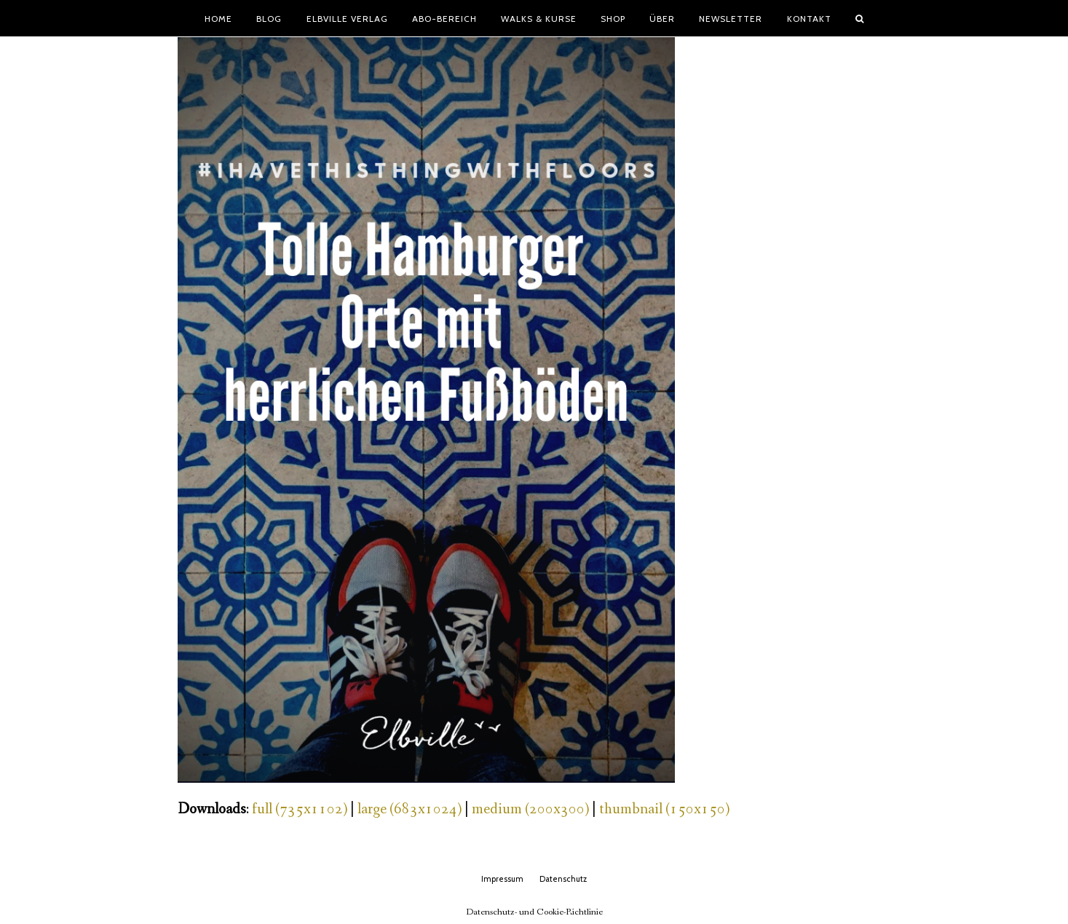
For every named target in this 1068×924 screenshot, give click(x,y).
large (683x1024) (409, 809)
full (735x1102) (299, 809)
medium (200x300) (530, 809)
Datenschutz (563, 879)
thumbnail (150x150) (664, 809)
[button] (859, 18)
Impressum (502, 879)
